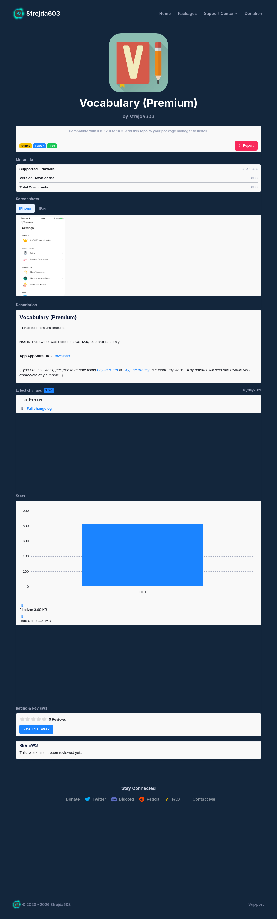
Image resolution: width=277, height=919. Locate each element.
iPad (43, 208)
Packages (187, 13)
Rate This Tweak (36, 729)
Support (256, 904)
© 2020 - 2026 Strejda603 (46, 904)
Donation (253, 13)
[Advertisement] (138, 451)
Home (165, 13)
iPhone (25, 208)
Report (246, 146)
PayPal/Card (107, 370)
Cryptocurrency (136, 370)
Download (61, 356)
